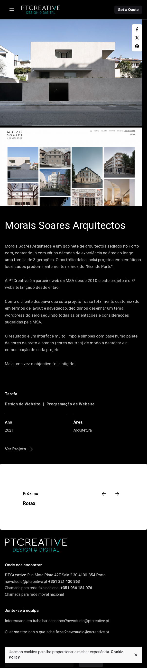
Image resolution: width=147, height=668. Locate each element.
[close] (136, 655)
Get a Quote (128, 9)
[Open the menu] (11, 9)
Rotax (29, 503)
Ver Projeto (19, 449)
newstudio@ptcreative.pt (26, 581)
